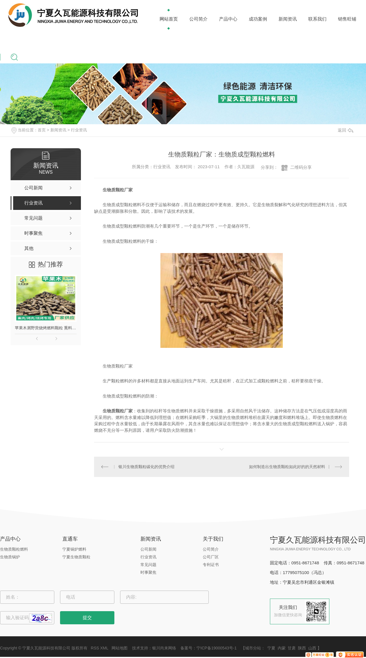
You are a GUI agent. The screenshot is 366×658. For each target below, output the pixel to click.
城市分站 (253, 648)
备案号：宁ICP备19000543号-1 (208, 648)
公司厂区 (211, 557)
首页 (42, 130)
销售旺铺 (347, 19)
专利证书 (211, 564)
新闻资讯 (288, 19)
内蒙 (282, 648)
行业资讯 (79, 130)
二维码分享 (301, 167)
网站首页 (169, 19)
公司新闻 (148, 549)
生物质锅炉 (10, 557)
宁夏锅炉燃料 (74, 549)
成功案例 (258, 19)
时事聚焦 (148, 572)
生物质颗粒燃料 (14, 549)
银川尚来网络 (164, 648)
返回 (345, 130)
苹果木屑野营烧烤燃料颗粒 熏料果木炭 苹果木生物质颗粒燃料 (46, 328)
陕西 (302, 648)
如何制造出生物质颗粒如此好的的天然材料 (287, 466)
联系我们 (317, 19)
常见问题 (148, 564)
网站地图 (120, 648)
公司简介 (198, 19)
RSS (95, 648)
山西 (312, 648)
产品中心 (228, 19)
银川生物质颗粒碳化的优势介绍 (146, 466)
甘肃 (292, 648)
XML (104, 648)
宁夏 (271, 648)
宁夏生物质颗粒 (76, 557)
